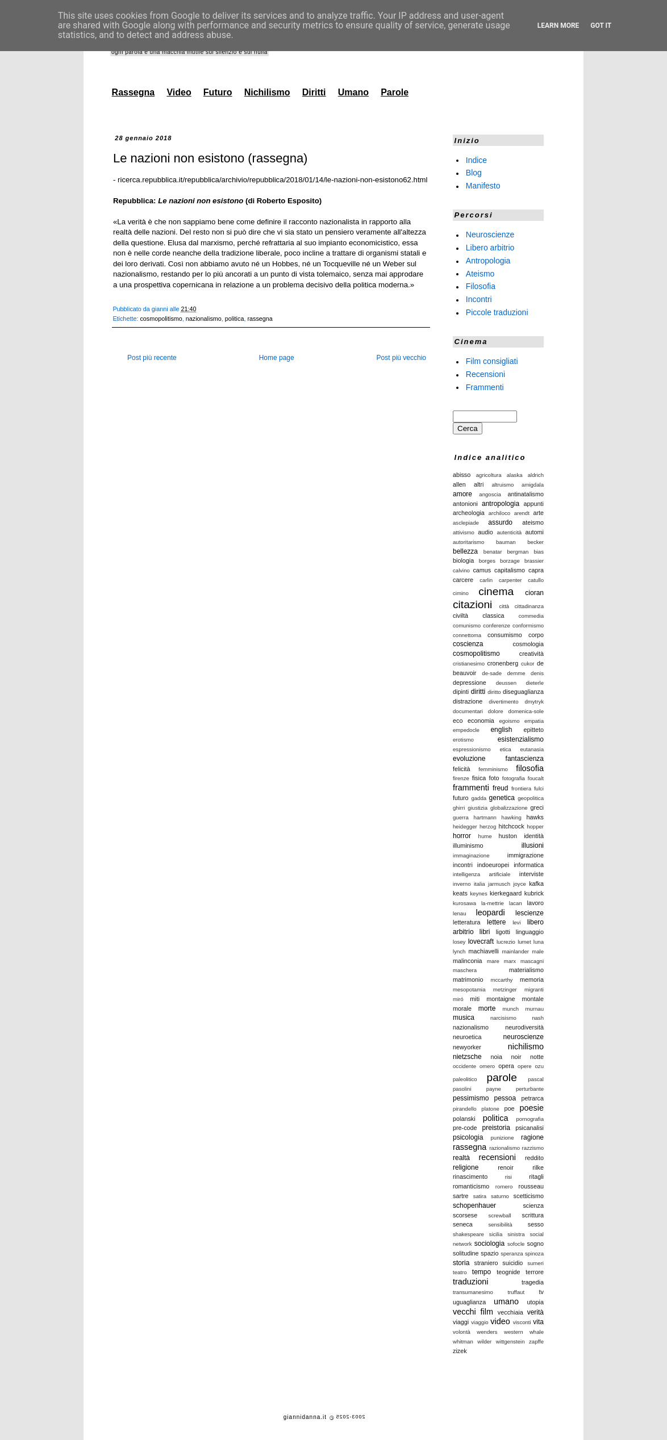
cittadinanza (529, 606)
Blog (474, 172)
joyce (519, 884)
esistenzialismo (521, 739)
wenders (487, 1332)
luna (538, 942)
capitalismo (509, 570)
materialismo (526, 969)
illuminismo (468, 845)
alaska (515, 475)
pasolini (462, 1089)
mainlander (515, 951)
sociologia (489, 1244)
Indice (476, 159)
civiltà (460, 615)
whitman (463, 1341)
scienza (533, 1205)
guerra (461, 817)
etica (505, 749)
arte (538, 512)
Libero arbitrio (490, 247)
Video (178, 92)
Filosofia (480, 286)
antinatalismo (525, 494)
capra (536, 570)
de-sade (492, 673)
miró (458, 999)
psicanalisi (529, 1127)
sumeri (535, 1263)
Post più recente (152, 358)
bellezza (465, 551)
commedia (531, 616)
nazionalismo (204, 318)
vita (538, 1322)
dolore (495, 711)
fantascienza (525, 759)
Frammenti (485, 386)
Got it (600, 26)
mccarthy (501, 980)
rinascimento (470, 1176)
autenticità (509, 532)
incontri (463, 864)
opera (506, 1065)
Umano (353, 92)
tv (541, 1291)
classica (493, 615)
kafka (536, 883)
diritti (478, 692)
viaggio (479, 1322)
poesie (532, 1107)
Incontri (479, 299)
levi (516, 922)
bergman (517, 552)
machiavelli (484, 951)
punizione (502, 1138)
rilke (538, 1167)
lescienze (529, 913)
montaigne (500, 998)
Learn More (558, 26)
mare (493, 961)
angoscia (490, 494)
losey (459, 942)
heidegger (465, 826)
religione (465, 1167)
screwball (500, 1215)
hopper (535, 826)
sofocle (515, 1244)
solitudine (466, 1253)
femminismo (493, 769)
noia (496, 1056)
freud (500, 788)
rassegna (259, 318)
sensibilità (500, 1224)
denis (537, 673)
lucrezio (506, 942)
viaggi (461, 1321)
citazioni (472, 604)
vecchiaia (510, 1312)
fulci (539, 788)
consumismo (504, 634)
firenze (461, 778)
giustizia (477, 808)
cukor (527, 663)
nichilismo (526, 1046)
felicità (461, 768)
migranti (534, 989)
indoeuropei (493, 864)
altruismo (502, 485)
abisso (461, 474)
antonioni (465, 503)
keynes (478, 893)
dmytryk (534, 701)
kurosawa (464, 903)
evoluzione (469, 759)
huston (508, 835)
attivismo (463, 532)
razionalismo (504, 1148)
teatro (460, 1272)
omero (487, 1066)
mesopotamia (469, 989)
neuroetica (467, 1036)
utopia (535, 1302)
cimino (461, 593)
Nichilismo (267, 92)
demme (516, 673)
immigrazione (525, 855)
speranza (512, 1253)
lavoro (535, 902)
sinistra (515, 1234)
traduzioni (470, 1281)
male (538, 951)
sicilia (495, 1234)
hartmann (485, 817)
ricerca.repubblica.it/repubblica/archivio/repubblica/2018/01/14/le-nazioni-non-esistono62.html (272, 179)
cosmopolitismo (161, 318)
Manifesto (483, 185)
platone (490, 1109)
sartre (461, 1195)
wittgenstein (510, 1341)
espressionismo (472, 749)
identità (534, 835)
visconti (522, 1322)
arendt (522, 513)
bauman (506, 542)
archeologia (469, 512)
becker (535, 542)
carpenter (510, 580)
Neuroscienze (490, 234)
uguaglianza (469, 1302)
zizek (460, 1350)
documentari (468, 711)
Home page (276, 358)
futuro (461, 797)
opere (525, 1066)
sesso (536, 1224)
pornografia (530, 1119)
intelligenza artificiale (481, 874)
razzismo (533, 1148)
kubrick (534, 893)
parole (501, 1077)
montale (533, 998)
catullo (536, 580)
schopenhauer (474, 1205)
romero (503, 1186)
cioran (534, 593)
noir (516, 1056)
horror (462, 836)
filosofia (530, 768)
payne (493, 1089)
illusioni (533, 845)
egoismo (509, 721)
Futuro (217, 92)
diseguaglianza (523, 691)
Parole (394, 92)
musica (463, 1018)
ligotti (503, 931)
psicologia (468, 1137)
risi (508, 1177)
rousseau (531, 1186)
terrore (535, 1272)
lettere (496, 922)
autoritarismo (468, 542)
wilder (484, 1341)
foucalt (536, 778)
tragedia (533, 1282)
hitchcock (511, 826)
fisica (479, 778)
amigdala (533, 485)
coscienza (468, 644)
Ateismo (480, 273)
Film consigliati (492, 361)
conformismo (528, 625)
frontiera (521, 788)
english (501, 730)
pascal (536, 1079)
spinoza (534, 1253)
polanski (464, 1118)
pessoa (505, 1098)
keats (460, 893)
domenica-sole (526, 711)
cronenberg (503, 663)
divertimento (503, 701)
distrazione (467, 701)
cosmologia (528, 644)
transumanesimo (473, 1292)
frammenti (471, 787)
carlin (486, 580)
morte (487, 1008)
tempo (481, 1272)
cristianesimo (469, 663)
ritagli (536, 1176)
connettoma (467, 635)
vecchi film (473, 1311)
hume (485, 836)
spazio (489, 1253)
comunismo (467, 625)
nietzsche (467, 1057)
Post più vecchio (401, 358)
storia (461, 1263)
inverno (461, 884)
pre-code (465, 1127)
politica (234, 318)
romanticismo (471, 1186)
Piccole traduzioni (497, 312)
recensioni (497, 1157)
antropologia (500, 504)
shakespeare (468, 1234)
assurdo (500, 522)
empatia (534, 721)
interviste (531, 873)
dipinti (461, 691)
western (513, 1332)
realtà (461, 1158)
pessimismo (471, 1098)
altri (478, 484)
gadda (478, 798)
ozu (539, 1066)
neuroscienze (523, 1037)
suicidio (512, 1262)
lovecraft (481, 941)
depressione (469, 682)
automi (535, 532)
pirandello (465, 1109)
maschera (465, 970)
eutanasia (532, 749)
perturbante (530, 1089)
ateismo (533, 522)
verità (535, 1312)
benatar (492, 552)
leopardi (490, 912)
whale (537, 1332)
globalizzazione (509, 808)
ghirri (459, 808)
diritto (494, 692)
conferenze (496, 625)
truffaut (515, 1292)
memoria (532, 979)
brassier (534, 561)
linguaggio (530, 931)
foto (494, 778)
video (500, 1321)
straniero (486, 1262)
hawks (535, 817)
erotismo (463, 739)
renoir (506, 1167)
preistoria (496, 1128)
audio (485, 532)
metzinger (505, 989)
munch (510, 1009)
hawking (512, 817)
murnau (534, 1009)
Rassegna (133, 92)
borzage (510, 561)
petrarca (532, 1098)
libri (485, 932)
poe (510, 1108)
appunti (534, 503)
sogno (535, 1243)
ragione (532, 1137)
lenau (459, 913)
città (504, 606)
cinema (496, 591)
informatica (529, 864)
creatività (531, 653)
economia (481, 720)
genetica (502, 798)
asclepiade (466, 523)
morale (462, 1008)
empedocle (466, 730)
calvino (461, 570)
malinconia (467, 960)
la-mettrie (492, 903)
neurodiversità (524, 1027)
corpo (536, 634)
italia (479, 884)
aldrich (536, 475)
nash (538, 1018)
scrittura (533, 1215)
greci (537, 807)
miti (475, 998)
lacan (515, 903)
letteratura (467, 922)
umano (506, 1301)
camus (482, 570)
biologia (463, 560)
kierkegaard (506, 893)
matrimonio (468, 979)
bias (538, 552)
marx (510, 961)
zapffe (536, 1341)
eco (457, 720)
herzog (488, 826)
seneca (463, 1224)
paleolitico (465, 1079)
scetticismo (529, 1195)
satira (479, 1196)
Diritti (314, 92)
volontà (461, 1332)
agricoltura (489, 475)
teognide (508, 1272)
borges (487, 561)
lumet (524, 942)
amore (462, 494)
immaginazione (471, 855)
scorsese (465, 1215)
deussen (506, 683)
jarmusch (499, 884)
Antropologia (488, 260)
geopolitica (531, 798)
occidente (464, 1066)
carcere (463, 579)
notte (537, 1056)
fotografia (513, 778)
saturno (500, 1196)
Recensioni (485, 374)
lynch (459, 951)
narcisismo (503, 1018)
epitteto (534, 729)
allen (459, 484)
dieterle (535, 683)
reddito (534, 1157)
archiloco (499, 513)
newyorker (467, 1047)
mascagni (532, 961)
